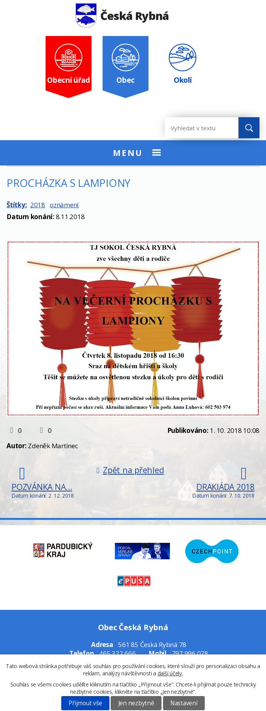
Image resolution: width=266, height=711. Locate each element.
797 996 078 (190, 653)
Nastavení (183, 703)
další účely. (170, 673)
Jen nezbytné (136, 703)
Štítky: (17, 204)
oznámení (64, 204)
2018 (37, 204)
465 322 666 (117, 653)
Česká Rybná (122, 15)
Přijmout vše (85, 703)
